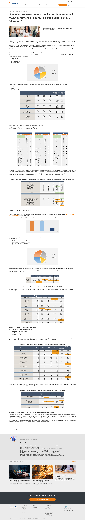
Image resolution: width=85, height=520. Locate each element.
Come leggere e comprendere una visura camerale (65, 475)
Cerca (71, 1)
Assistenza (35, 507)
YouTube (72, 511)
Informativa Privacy (48, 509)
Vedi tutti (74, 461)
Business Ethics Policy (49, 512)
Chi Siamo (35, 4)
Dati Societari (47, 507)
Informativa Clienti (48, 513)
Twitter (64, 511)
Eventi (50, 4)
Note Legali (47, 514)
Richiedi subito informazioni (42, 499)
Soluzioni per (28, 4)
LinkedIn (67, 511)
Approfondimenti (43, 4)
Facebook (70, 511)
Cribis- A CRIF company (13, 3)
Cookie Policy (47, 511)
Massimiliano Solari (29, 439)
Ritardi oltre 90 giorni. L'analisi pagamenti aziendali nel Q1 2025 (19, 481)
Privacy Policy (47, 508)
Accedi (72, 4)
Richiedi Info (62, 4)
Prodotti (23, 507)
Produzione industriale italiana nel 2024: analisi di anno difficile (42, 481)
